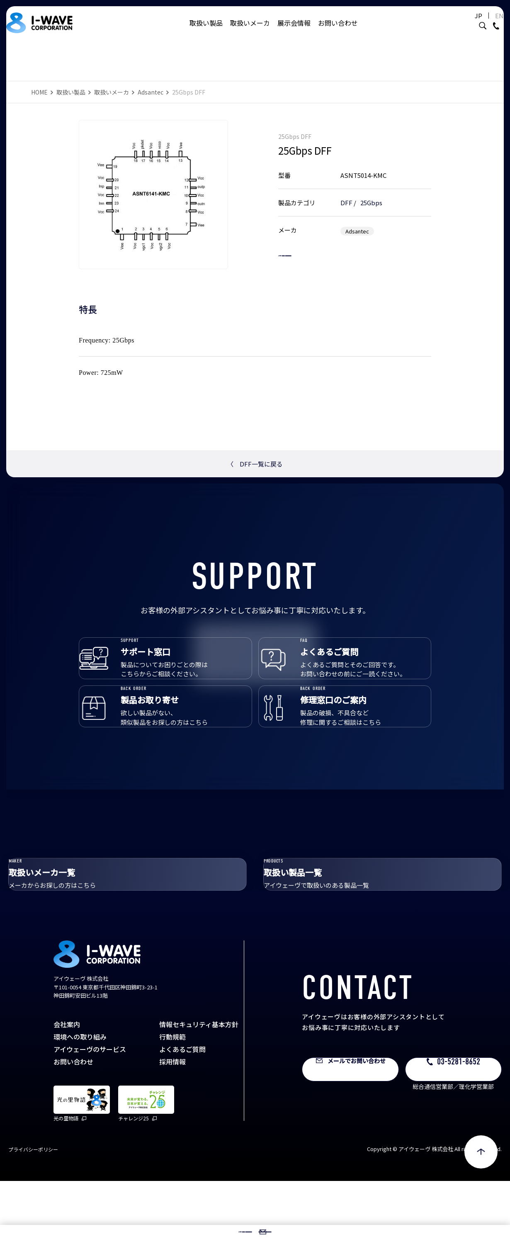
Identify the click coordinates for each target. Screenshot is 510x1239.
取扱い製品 (206, 31)
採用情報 (172, 1120)
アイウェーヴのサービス (89, 1107)
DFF (346, 193)
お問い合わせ (338, 31)
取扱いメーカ (250, 31)
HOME (39, 92)
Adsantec (150, 92)
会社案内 (66, 1082)
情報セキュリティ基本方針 (198, 1082)
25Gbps (371, 193)
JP (466, 23)
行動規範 (172, 1095)
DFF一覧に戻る (255, 463)
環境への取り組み (80, 1095)
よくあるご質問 (182, 1107)
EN (487, 23)
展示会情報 (294, 31)
